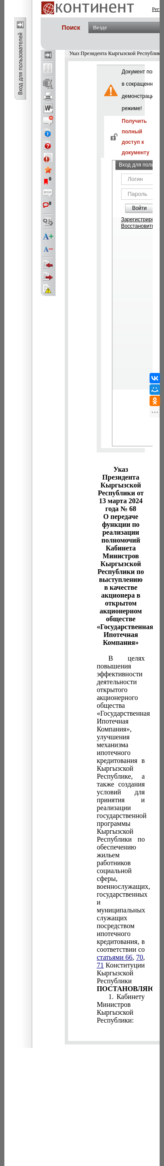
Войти (139, 208)
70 (139, 957)
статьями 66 (115, 957)
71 (100, 965)
